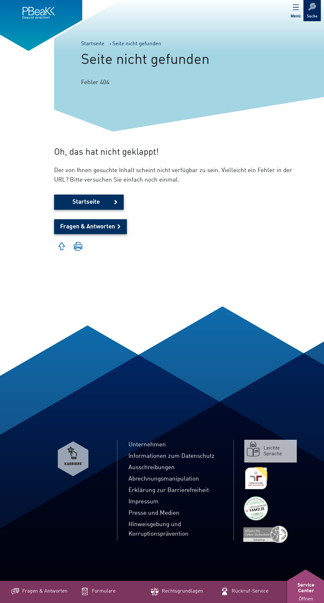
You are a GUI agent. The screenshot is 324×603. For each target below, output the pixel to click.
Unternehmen (147, 445)
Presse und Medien (153, 513)
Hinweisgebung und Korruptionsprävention (158, 529)
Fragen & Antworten (87, 227)
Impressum (143, 502)
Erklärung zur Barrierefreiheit (168, 490)
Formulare (97, 591)
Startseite (86, 202)
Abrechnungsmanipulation (163, 479)
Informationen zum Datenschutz (171, 456)
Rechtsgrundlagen (176, 591)
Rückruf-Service (244, 591)
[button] (78, 247)
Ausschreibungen (151, 467)
